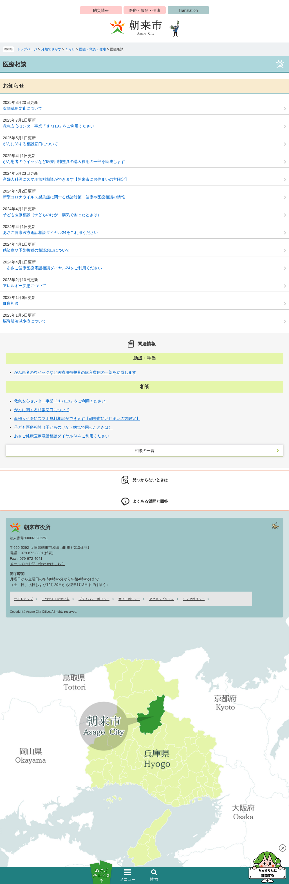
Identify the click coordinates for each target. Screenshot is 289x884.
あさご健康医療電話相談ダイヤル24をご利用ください (50, 232)
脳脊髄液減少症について (24, 321)
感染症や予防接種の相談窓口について (36, 250)
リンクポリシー (194, 599)
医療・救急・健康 (144, 10)
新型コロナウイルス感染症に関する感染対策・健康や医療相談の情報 (64, 197)
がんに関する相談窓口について (30, 144)
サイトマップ (23, 599)
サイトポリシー (129, 599)
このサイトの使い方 (56, 599)
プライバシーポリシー (94, 599)
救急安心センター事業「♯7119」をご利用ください (48, 126)
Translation (188, 10)
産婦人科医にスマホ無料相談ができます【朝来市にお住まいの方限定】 (66, 179)
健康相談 (11, 303)
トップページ (27, 49)
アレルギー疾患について (24, 285)
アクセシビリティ (161, 599)
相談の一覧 (144, 450)
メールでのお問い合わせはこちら (37, 564)
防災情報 (101, 10)
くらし (70, 49)
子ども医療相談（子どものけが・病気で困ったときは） (52, 214)
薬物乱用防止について (22, 108)
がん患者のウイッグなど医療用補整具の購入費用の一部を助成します (64, 161)
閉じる (282, 848)
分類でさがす (51, 49)
